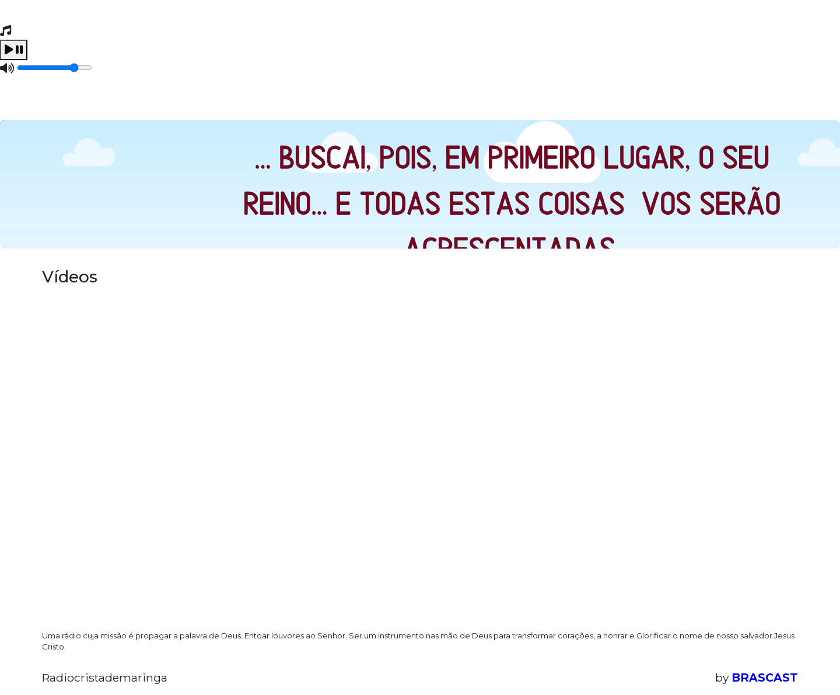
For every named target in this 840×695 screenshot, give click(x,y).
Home (67, 102)
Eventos (218, 102)
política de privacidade (442, 667)
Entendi (761, 658)
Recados (347, 102)
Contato (282, 102)
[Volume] (54, 67)
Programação (139, 102)
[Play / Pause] (13, 50)
